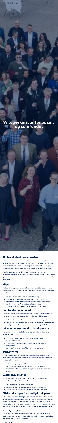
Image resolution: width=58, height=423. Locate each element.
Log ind (45, 3)
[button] (51, 3)
